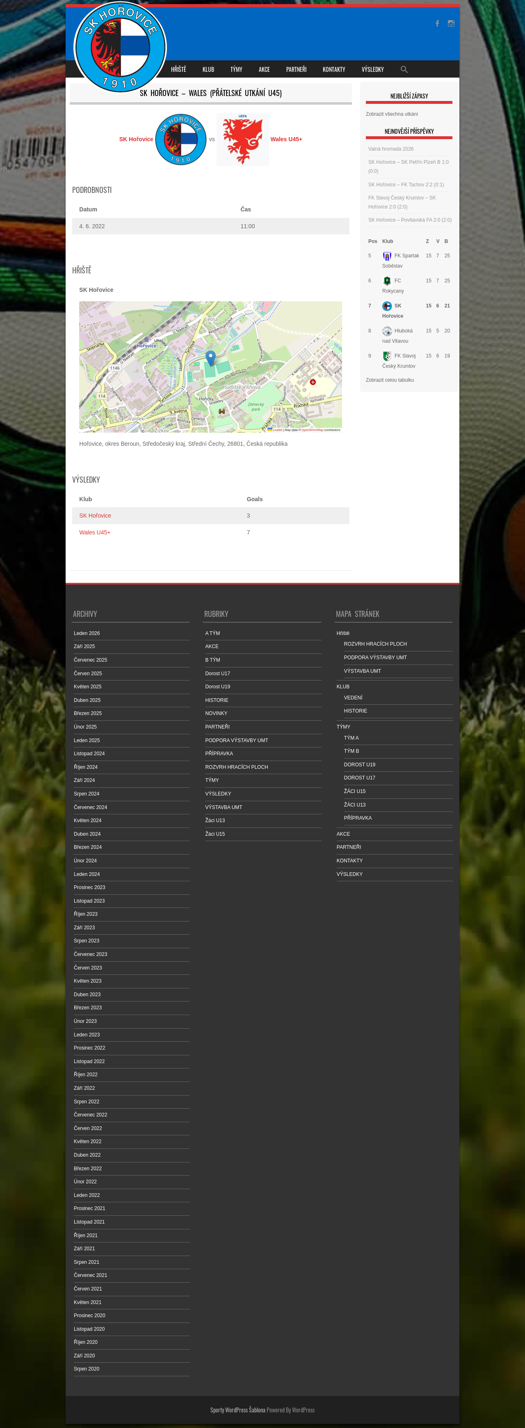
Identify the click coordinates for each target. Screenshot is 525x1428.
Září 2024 (84, 780)
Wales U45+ (94, 532)
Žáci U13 (215, 820)
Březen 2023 (88, 1008)
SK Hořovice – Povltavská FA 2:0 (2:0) (410, 220)
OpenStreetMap (312, 430)
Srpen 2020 (86, 1369)
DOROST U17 (359, 778)
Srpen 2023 (86, 941)
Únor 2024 (85, 861)
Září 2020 (84, 1356)
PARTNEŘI (296, 69)
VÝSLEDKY (373, 69)
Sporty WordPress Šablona (237, 1409)
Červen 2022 (88, 1128)
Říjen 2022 (86, 1074)
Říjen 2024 (86, 767)
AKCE (264, 69)
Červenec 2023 (90, 954)
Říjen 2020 (86, 1342)
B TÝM (212, 660)
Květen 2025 (87, 687)
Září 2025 (84, 646)
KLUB (208, 69)
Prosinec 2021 (89, 1208)
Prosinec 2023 (89, 887)
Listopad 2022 (89, 1061)
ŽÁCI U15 (355, 791)
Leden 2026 (87, 633)
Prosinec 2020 (89, 1315)
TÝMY (236, 69)
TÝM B (351, 751)
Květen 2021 (87, 1302)
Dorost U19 (217, 687)
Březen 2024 (88, 847)
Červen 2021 (88, 1289)
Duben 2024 (87, 834)
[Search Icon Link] (404, 69)
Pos (372, 241)
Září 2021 (84, 1249)
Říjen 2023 (86, 914)
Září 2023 (84, 928)
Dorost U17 (217, 673)
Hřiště (178, 69)
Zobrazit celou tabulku (390, 380)
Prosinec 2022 (89, 1048)
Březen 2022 (88, 1168)
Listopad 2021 (89, 1222)
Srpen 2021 (86, 1262)
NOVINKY (216, 713)
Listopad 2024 (89, 753)
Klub (387, 241)
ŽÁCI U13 (355, 805)
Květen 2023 (87, 981)
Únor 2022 (85, 1182)
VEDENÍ (353, 698)
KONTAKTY (334, 69)
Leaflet (275, 430)
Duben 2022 (87, 1155)
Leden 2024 (87, 874)
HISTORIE (216, 700)
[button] (210, 358)
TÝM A (351, 738)
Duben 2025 (87, 700)
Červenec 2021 (90, 1275)
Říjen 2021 (86, 1235)
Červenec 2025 (90, 660)
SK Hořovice (95, 515)
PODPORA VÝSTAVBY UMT (236, 740)
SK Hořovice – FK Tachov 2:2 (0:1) (406, 185)
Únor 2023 (85, 1021)
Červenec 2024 (90, 807)
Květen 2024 (87, 820)
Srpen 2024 (86, 794)
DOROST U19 (359, 765)
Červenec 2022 (90, 1115)
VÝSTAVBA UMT (223, 807)
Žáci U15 (215, 834)
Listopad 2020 (89, 1329)
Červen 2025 (88, 673)
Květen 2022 (87, 1141)
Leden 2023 (87, 1035)
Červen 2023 (88, 968)
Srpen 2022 (86, 1102)
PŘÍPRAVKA (219, 753)
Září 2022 (84, 1088)
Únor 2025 (85, 727)
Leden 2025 (87, 740)
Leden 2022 (87, 1195)
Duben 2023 (87, 994)
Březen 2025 (88, 713)
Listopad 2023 (89, 901)
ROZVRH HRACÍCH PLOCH (236, 767)
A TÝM (212, 633)
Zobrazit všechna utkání (392, 114)
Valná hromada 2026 (391, 149)
